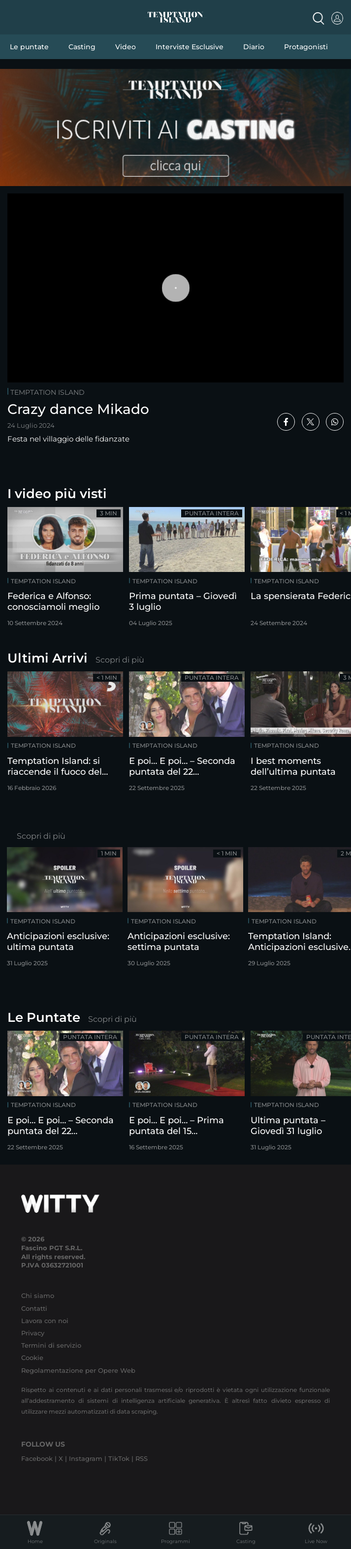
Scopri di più (120, 659)
